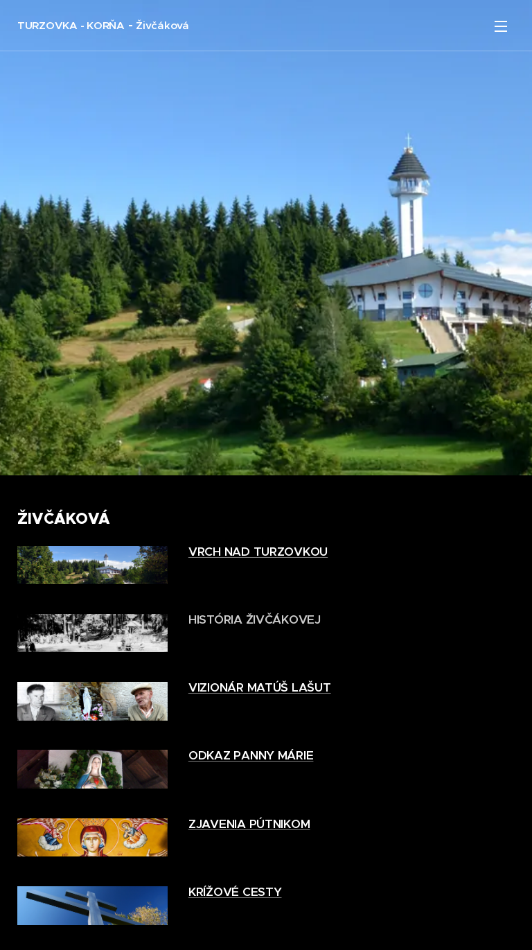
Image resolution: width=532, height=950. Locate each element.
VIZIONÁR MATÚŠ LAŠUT (259, 687)
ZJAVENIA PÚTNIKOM (249, 823)
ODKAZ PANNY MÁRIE (251, 755)
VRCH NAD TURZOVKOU (258, 550)
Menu (501, 26)
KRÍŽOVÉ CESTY (235, 891)
